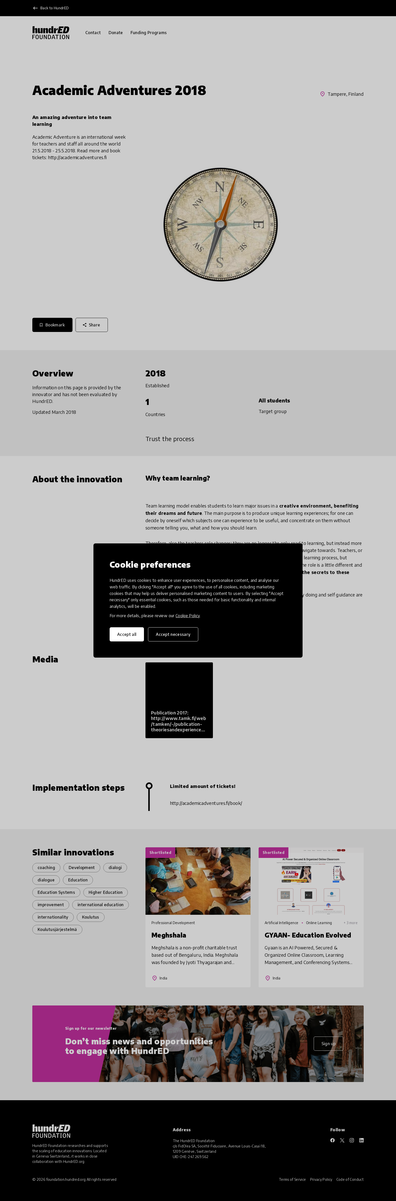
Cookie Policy (188, 615)
